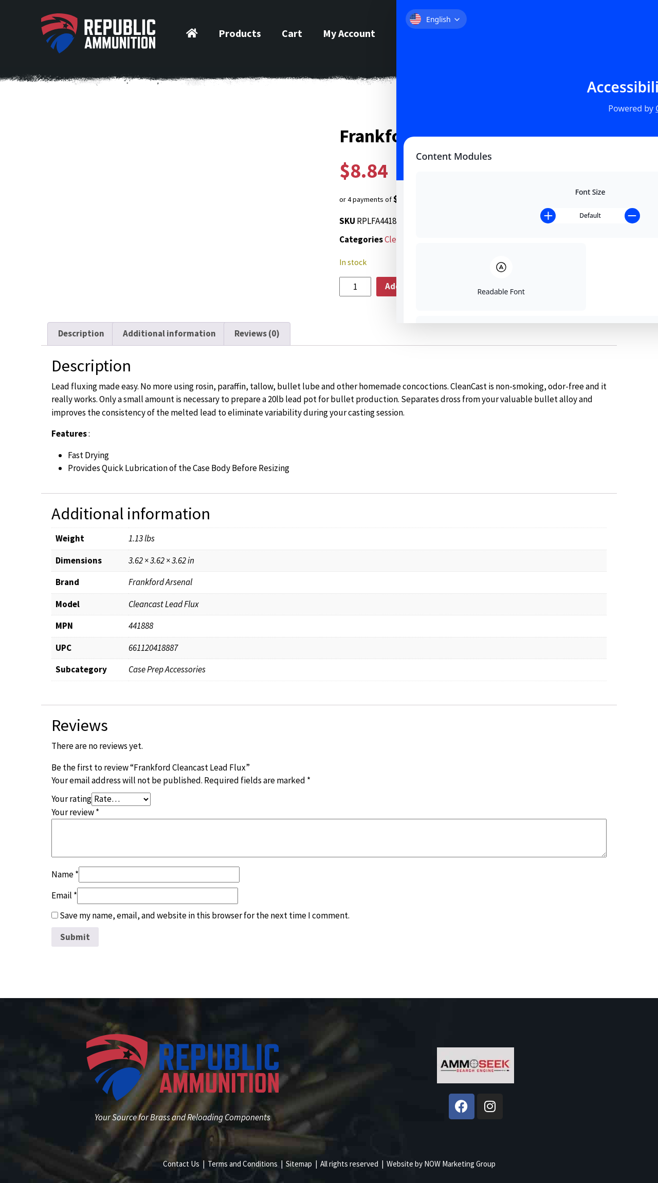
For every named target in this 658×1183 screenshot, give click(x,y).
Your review (75, 812)
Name (65, 874)
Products (239, 33)
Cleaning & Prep (414, 239)
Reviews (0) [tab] (257, 333)
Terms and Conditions (243, 1164)
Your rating (71, 798)
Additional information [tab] (169, 333)
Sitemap (299, 1164)
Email (64, 895)
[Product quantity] (355, 286)
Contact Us (181, 1164)
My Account (349, 33)
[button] (475, 199)
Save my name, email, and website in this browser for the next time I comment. (205, 915)
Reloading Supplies (483, 239)
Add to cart (407, 286)
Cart (292, 33)
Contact (415, 33)
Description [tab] (81, 333)
